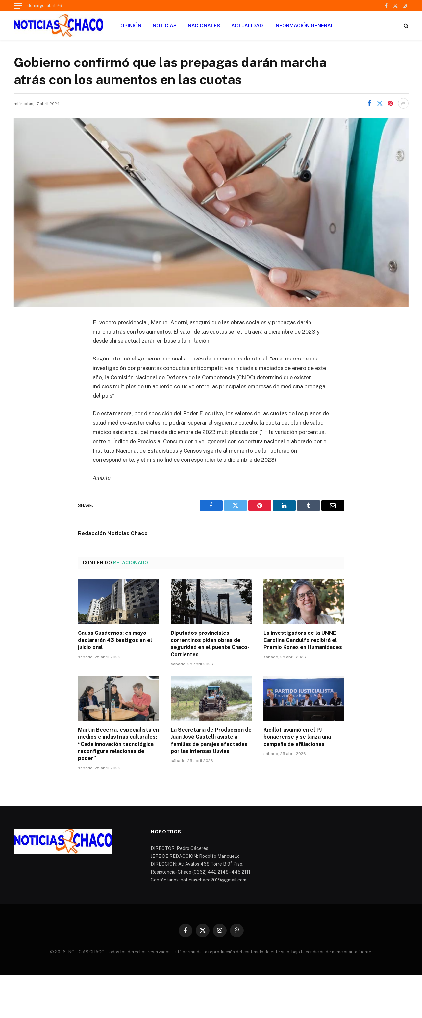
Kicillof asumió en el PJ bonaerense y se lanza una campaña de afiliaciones (297, 737)
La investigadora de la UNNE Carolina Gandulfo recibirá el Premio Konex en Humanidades (302, 640)
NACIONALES (204, 25)
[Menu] (18, 5)
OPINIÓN (130, 25)
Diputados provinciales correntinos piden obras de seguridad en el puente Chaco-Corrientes (210, 644)
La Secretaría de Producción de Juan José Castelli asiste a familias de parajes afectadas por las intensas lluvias (211, 740)
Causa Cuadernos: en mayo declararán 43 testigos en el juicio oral (115, 640)
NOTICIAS (165, 25)
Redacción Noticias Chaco (113, 533)
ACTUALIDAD (247, 25)
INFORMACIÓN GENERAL (304, 25)
